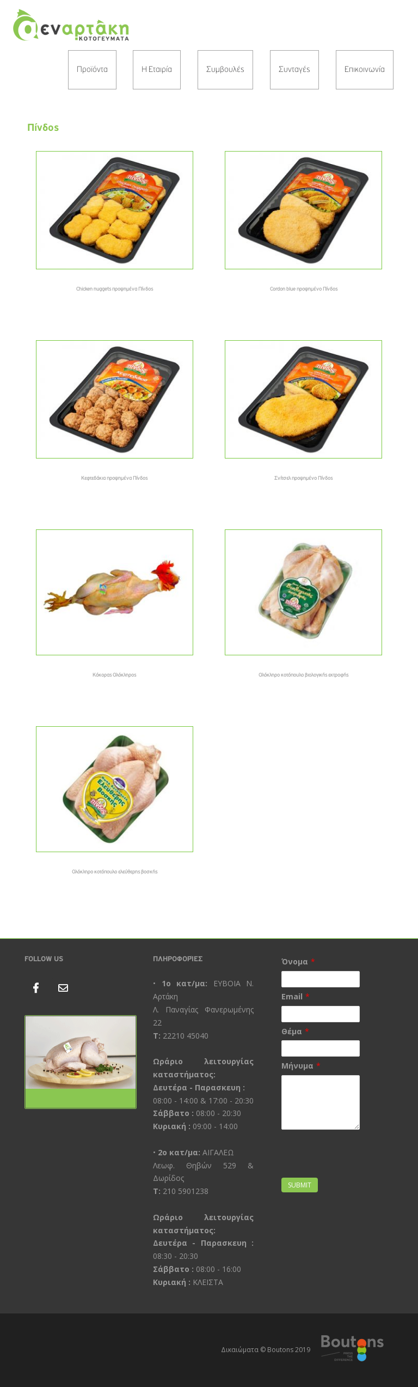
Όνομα (294, 961)
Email (292, 996)
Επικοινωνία (365, 69)
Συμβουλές (225, 69)
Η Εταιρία (157, 69)
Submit (299, 1185)
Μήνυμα (297, 1065)
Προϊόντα (92, 69)
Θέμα (291, 1031)
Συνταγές (294, 69)
